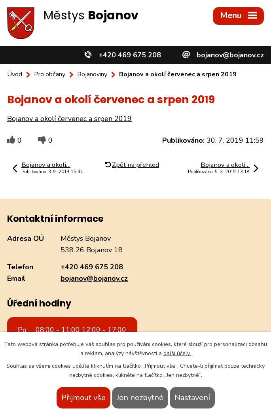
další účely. (177, 353)
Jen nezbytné (140, 397)
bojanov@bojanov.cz (94, 278)
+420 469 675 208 (92, 267)
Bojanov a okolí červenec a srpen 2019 (69, 118)
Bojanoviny (92, 74)
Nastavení (192, 397)
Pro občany (49, 74)
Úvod (14, 74)
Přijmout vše (83, 397)
